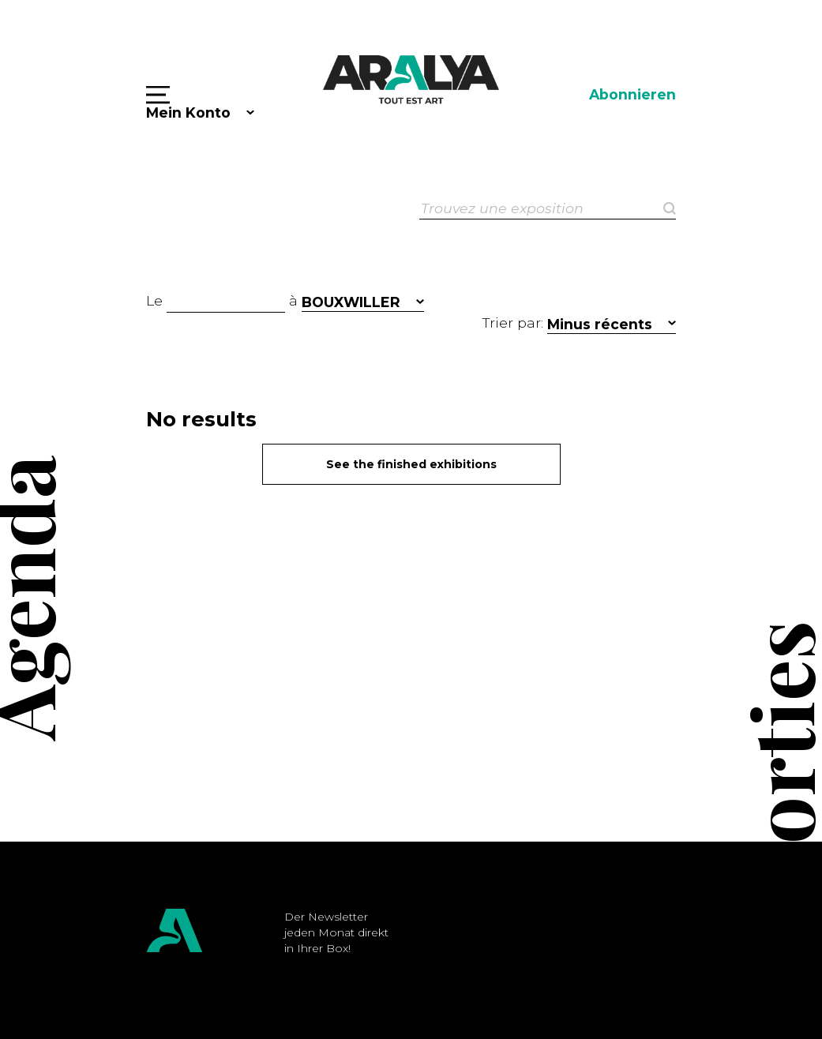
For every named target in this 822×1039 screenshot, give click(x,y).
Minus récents (599, 324)
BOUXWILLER (351, 302)
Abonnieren (632, 94)
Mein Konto (188, 112)
